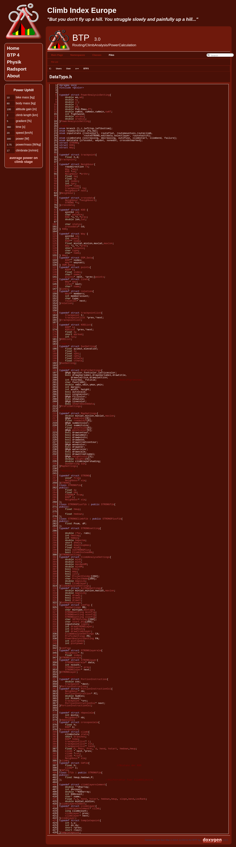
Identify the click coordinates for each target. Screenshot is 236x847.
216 (53, 415)
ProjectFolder (81, 576)
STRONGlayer (89, 660)
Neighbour (87, 164)
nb (73, 171)
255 (53, 475)
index (77, 272)
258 (53, 480)
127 (53, 245)
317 (53, 590)
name (76, 253)
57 (53, 176)
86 (53, 219)
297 (53, 547)
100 (53, 224)
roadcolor (78, 418)
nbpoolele (87, 712)
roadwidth (80, 420)
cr (76, 102)
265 (53, 494)
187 (53, 351)
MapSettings (89, 413)
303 (53, 559)
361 (53, 688)
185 (53, 346)
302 (53, 557)
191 (53, 360)
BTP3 (86, 68)
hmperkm (80, 540)
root (78, 755)
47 (53, 164)
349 (53, 660)
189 (53, 356)
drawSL (76, 597)
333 (53, 626)
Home (13, 48)
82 (53, 209)
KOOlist (86, 324)
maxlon (108, 243)
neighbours (88, 200)
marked (78, 334)
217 (53, 418)
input (84, 624)
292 (53, 535)
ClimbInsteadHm (82, 552)
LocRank (141, 799)
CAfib (84, 763)
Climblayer (79, 583)
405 (53, 784)
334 (53, 629)
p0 (76, 106)
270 (53, 504)
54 (53, 171)
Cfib (71, 772)
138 (53, 269)
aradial (80, 118)
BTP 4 (13, 54)
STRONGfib (74, 485)
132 (53, 257)
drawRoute (77, 629)
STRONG (73, 142)
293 (53, 538)
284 (53, 528)
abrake (79, 116)
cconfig (90, 617)
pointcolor (79, 430)
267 (53, 499)
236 (53, 463)
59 (53, 181)
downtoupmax (82, 545)
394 (53, 758)
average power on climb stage (23, 160)
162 (53, 312)
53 (53, 169)
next (84, 190)
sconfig (90, 614)
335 (53, 631)
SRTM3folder (80, 619)
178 (53, 334)
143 (53, 279)
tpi (73, 336)
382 (53, 736)
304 (53, 562)
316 (53, 588)
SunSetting (88, 346)
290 (53, 533)
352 (53, 667)
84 (53, 214)
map (74, 571)
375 (53, 722)
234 (53, 459)
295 (53, 542)
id (76, 212)
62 (53, 188)
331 (53, 621)
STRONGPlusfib (77, 504)
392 (53, 753)
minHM (78, 566)
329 (53, 617)
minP (76, 547)
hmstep (75, 535)
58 (53, 178)
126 (53, 243)
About (13, 75)
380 (53, 732)
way (74, 169)
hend (102, 748)
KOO (71, 145)
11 (53, 106)
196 (53, 370)
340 (53, 643)
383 (53, 739)
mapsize (80, 581)
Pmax (81, 748)
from (76, 478)
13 (53, 111)
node (76, 186)
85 (53, 217)
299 (53, 552)
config (85, 605)
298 (53, 550)
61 (53, 186)
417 (53, 806)
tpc (73, 183)
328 (53, 614)
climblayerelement (93, 784)
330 (53, 619)
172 (53, 324)
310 (53, 576)
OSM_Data (86, 257)
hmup (76, 509)
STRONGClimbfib (78, 518)
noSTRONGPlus (81, 550)
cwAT (108, 111)
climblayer (88, 806)
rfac (78, 533)
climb (84, 732)
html (75, 569)
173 (53, 327)
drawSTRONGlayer (81, 626)
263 (53, 490)
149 (53, 291)
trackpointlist (91, 312)
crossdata (87, 198)
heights (80, 459)
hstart (112, 748)
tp (83, 188)
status (76, 224)
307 (53, 569)
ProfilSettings (91, 370)
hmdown (78, 514)
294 (53, 540)
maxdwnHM (81, 564)
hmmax (74, 538)
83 (53, 212)
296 (53, 545)
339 (53, 641)
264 (53, 492)
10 (53, 104)
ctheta (78, 360)
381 (53, 734)
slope (123, 799)
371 (53, 712)
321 (53, 600)
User (68, 68)
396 (53, 763)
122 (53, 233)
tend (91, 746)
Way (71, 147)
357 (53, 679)
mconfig (90, 612)
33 (53, 154)
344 (53, 650)
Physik (14, 62)
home (75, 739)
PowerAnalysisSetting (95, 95)
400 (53, 772)
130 (53, 253)
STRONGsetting (90, 528)
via (83, 480)
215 (53, 413)
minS (78, 562)
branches (79, 736)
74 (53, 200)
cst (77, 753)
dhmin (77, 542)
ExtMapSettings (91, 588)
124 (53, 238)
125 (53, 241)
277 (53, 514)
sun (83, 463)
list (75, 573)
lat (83, 219)
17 (53, 118)
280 (53, 518)
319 (53, 595)
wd (80, 97)
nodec (74, 181)
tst (90, 744)
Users (59, 68)
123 (53, 236)
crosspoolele (89, 722)
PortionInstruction (94, 679)
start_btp (78, 621)
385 (53, 744)
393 (53, 755)
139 (53, 272)
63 (53, 190)
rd (86, 166)
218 (53, 420)
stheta (78, 358)
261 (53, 485)
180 (53, 336)
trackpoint (88, 154)
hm (75, 176)
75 (53, 202)
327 (53, 612)
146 (53, 286)
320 (53, 597)
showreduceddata (83, 403)
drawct (76, 600)
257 (53, 478)
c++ (77, 68)
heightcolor (80, 456)
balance (77, 214)
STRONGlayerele (91, 650)
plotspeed (77, 641)
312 (53, 581)
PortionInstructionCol (96, 688)
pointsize (80, 427)
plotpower (77, 643)
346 (53, 655)
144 (53, 281)
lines (84, 279)
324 (53, 605)
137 (53, 267)
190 (53, 358)
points (85, 267)
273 (53, 509)
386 (53, 746)
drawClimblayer (81, 631)
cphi (76, 356)
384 (53, 741)
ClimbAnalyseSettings (95, 557)
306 (53, 566)
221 (53, 427)
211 (53, 403)
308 (53, 571)
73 (53, 198)
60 (53, 183)
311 (53, 578)
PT (89, 109)
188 (53, 353)
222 (53, 430)
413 (53, 799)
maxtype (89, 609)
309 (53, 573)
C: (50, 68)
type (75, 250)
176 (53, 332)
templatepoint (90, 820)
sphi (76, 353)
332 (53, 624)
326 (53, 609)
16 (53, 116)
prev (84, 217)
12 (53, 109)
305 (53, 564)
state (84, 734)
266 (53, 497)
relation (86, 291)
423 (53, 820)
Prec (89, 748)
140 (53, 274)
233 (53, 456)
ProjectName (80, 578)
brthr (84, 174)
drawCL (76, 595)
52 (53, 166)
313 (53, 583)
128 (53, 248)
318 (53, 593)
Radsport (16, 68)
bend (131, 799)
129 (53, 250)
